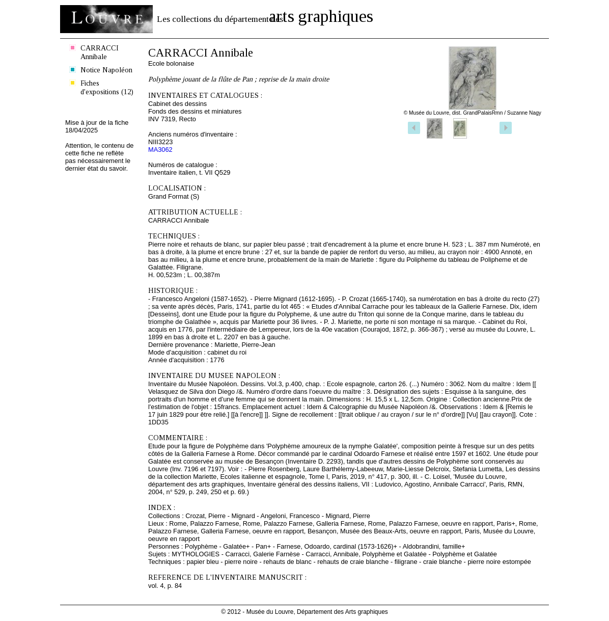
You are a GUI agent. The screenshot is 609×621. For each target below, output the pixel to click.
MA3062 (160, 149)
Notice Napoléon (106, 70)
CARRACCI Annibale (99, 52)
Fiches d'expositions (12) (106, 87)
